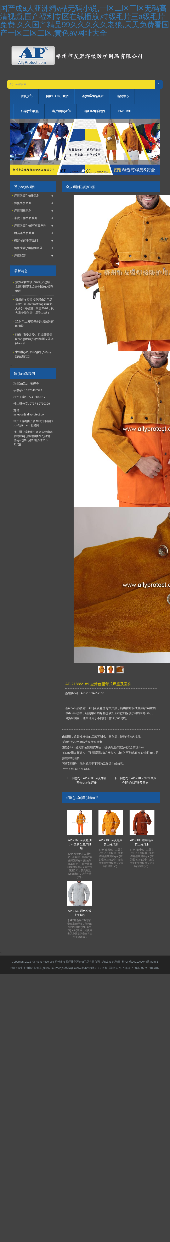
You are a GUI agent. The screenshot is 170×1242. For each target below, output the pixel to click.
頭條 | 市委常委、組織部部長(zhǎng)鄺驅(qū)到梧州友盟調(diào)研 (34, 339)
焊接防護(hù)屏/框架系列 (30, 225)
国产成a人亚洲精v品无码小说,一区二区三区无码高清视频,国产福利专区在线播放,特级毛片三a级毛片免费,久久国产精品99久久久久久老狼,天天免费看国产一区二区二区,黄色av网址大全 (84, 20)
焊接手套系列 (23, 203)
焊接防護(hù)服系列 (27, 195)
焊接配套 (20, 255)
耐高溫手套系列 (24, 233)
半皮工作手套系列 (25, 218)
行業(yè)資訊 (30, 111)
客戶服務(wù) (61, 111)
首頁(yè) (27, 96)
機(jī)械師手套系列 (26, 240)
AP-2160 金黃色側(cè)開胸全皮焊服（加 (80, 844)
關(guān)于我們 (57, 96)
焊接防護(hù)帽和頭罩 (28, 248)
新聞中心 (123, 96)
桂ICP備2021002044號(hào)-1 (140, 961)
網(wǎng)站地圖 (111, 961)
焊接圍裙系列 (23, 210)
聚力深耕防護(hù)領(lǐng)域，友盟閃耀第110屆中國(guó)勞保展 (34, 286)
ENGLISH (124, 111)
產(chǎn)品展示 (93, 96)
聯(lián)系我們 (94, 111)
